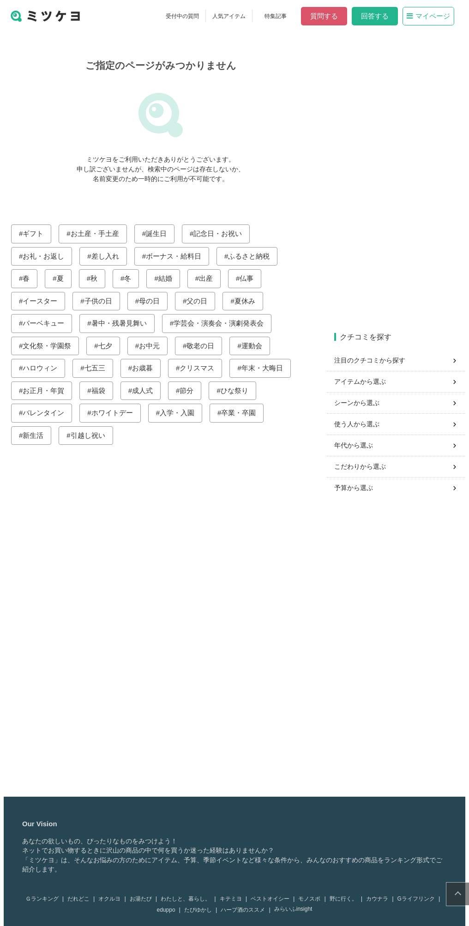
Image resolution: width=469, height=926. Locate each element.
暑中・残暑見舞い (122, 323)
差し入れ (109, 256)
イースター (43, 301)
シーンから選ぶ (360, 402)
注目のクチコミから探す (373, 360)
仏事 (250, 278)
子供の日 (102, 301)
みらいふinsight (297, 909)
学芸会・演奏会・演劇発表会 (222, 323)
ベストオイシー (273, 899)
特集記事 (279, 16)
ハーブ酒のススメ (246, 910)
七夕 (109, 346)
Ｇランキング (45, 899)
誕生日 (160, 233)
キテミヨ (234, 899)
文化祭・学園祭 (50, 346)
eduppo (170, 910)
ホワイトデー (116, 413)
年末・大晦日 (266, 368)
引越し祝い (91, 435)
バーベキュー (47, 323)
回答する (378, 16)
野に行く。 (347, 899)
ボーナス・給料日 (177, 256)
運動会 (255, 346)
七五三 (98, 368)
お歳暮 (146, 368)
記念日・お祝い (221, 233)
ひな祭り (238, 390)
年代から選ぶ (357, 445)
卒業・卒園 (242, 413)
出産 (209, 278)
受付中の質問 (186, 16)
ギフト (36, 233)
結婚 (169, 278)
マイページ (432, 16)
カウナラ (381, 899)
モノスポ (313, 899)
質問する (328, 16)
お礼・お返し (47, 256)
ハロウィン (43, 368)
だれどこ (82, 899)
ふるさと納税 (252, 256)
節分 (190, 390)
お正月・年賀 (47, 390)
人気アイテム (232, 16)
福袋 (102, 390)
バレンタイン (47, 413)
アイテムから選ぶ (364, 381)
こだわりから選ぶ (364, 466)
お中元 (153, 346)
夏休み (248, 301)
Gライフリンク (420, 899)
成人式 (146, 390)
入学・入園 (180, 413)
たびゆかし (202, 910)
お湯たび (144, 899)
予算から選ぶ (357, 487)
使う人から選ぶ (360, 424)
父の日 (200, 301)
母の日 (153, 301)
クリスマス (200, 368)
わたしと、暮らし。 (189, 899)
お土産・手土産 (98, 233)
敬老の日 (204, 346)
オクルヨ (113, 899)
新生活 (36, 435)
